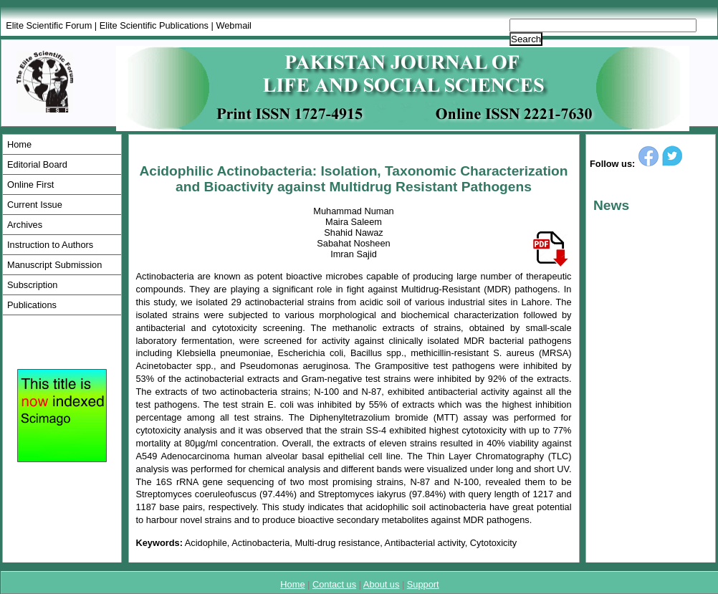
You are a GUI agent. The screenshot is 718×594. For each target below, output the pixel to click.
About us (381, 584)
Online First (30, 184)
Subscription (32, 284)
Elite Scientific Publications (154, 25)
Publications (32, 305)
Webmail (234, 25)
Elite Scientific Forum (49, 25)
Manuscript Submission (54, 264)
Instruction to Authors (50, 244)
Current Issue (34, 204)
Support (423, 584)
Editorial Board (37, 164)
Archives (24, 224)
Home (19, 144)
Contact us (334, 584)
